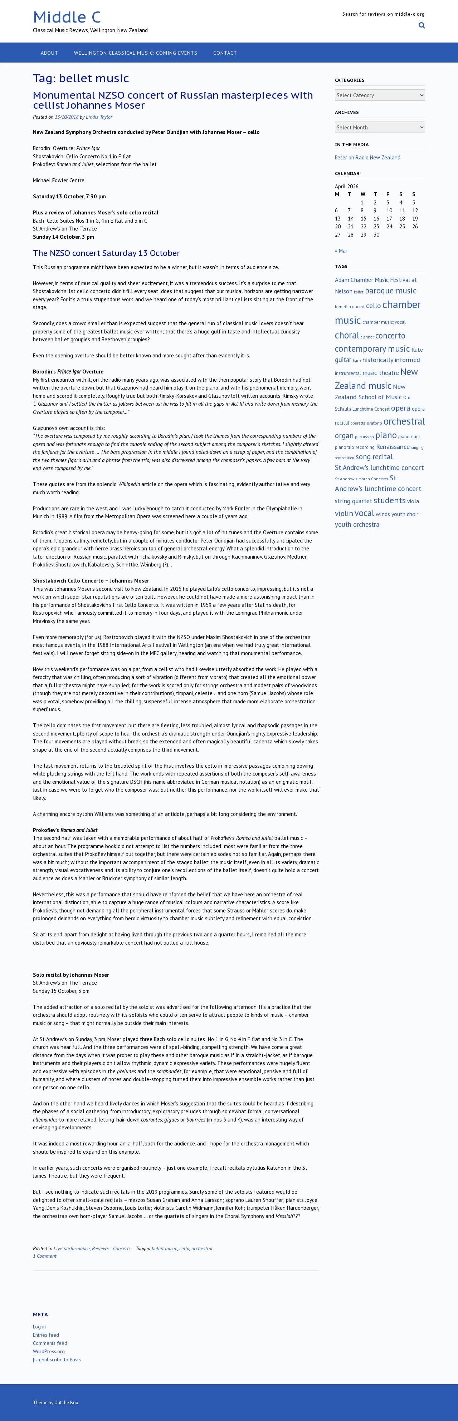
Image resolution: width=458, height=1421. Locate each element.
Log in (39, 1326)
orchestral (202, 1248)
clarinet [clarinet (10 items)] (367, 337)
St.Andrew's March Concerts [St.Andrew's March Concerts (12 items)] (361, 478)
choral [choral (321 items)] (347, 335)
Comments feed (50, 1343)
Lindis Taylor (99, 116)
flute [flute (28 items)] (417, 349)
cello (184, 1248)
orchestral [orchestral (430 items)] (404, 421)
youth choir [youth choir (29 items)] (404, 514)
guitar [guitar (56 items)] (343, 359)
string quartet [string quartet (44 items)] (353, 501)
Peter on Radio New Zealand (367, 157)
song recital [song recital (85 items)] (374, 456)
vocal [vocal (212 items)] (364, 513)
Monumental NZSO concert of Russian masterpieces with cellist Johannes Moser (173, 100)
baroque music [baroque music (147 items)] (390, 290)
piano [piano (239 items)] (386, 435)
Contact (225, 53)
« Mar (341, 250)
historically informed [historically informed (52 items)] (391, 360)
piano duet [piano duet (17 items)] (409, 436)
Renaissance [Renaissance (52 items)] (393, 446)
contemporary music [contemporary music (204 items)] (372, 348)
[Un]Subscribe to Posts (57, 1359)
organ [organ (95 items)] (344, 435)
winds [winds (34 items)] (383, 514)
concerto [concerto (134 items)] (390, 335)
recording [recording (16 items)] (365, 447)
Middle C (67, 16)
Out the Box (66, 1403)
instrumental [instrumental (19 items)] (348, 373)
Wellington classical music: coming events (136, 53)
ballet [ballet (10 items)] (359, 291)
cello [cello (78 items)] (373, 305)
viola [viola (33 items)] (413, 501)
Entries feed (46, 1335)
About (49, 53)
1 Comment (44, 1255)
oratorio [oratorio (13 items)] (374, 423)
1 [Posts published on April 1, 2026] (362, 202)
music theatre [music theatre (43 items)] (380, 372)
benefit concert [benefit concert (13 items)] (350, 306)
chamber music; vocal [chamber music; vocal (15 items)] (384, 322)
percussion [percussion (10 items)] (364, 436)
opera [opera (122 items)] (400, 408)
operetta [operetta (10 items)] (358, 423)
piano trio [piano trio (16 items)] (344, 447)
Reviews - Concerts (111, 1248)
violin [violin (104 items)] (344, 513)
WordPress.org (49, 1351)
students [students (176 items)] (390, 500)
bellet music (164, 1248)
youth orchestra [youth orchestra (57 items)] (357, 524)
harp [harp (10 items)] (357, 360)
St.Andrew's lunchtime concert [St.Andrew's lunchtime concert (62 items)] (379, 467)
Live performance (72, 1248)
